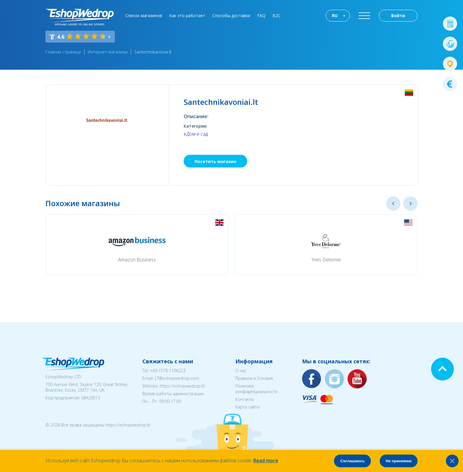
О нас (241, 370)
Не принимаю (399, 461)
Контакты (244, 399)
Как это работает (187, 15)
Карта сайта (247, 407)
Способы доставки (231, 15)
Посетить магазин (215, 161)
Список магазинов (143, 15)
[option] (137, 244)
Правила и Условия (254, 378)
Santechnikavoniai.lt (153, 52)
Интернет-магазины (108, 52)
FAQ (261, 15)
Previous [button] (393, 203)
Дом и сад (197, 134)
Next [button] (410, 203)
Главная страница (63, 52)
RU (335, 15)
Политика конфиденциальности (256, 388)
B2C (277, 15)
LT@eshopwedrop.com (177, 378)
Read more (265, 460)
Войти (398, 15)
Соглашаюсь (352, 461)
